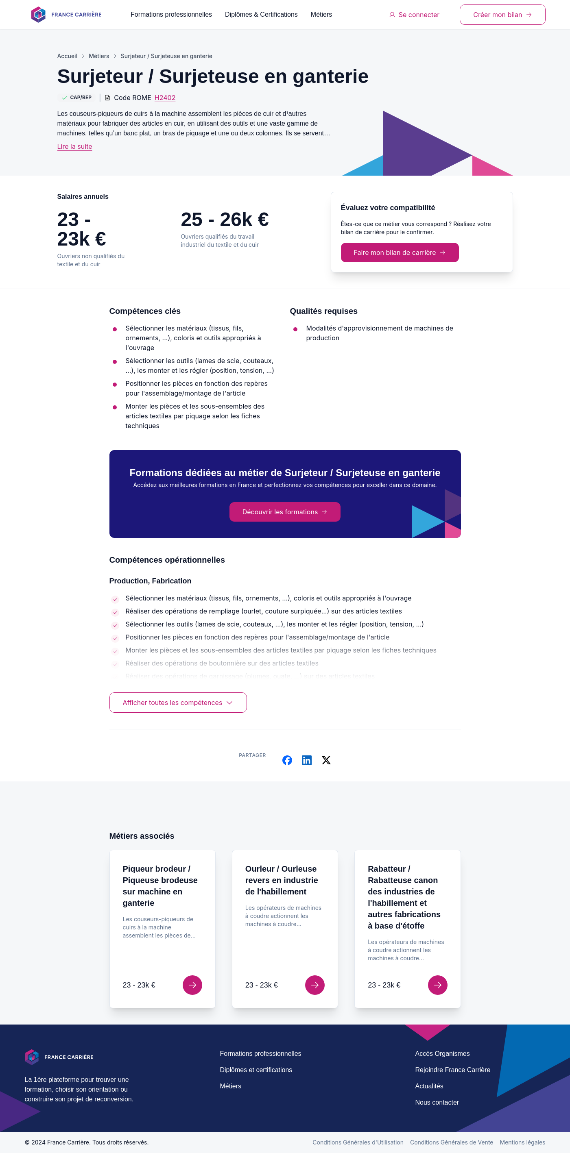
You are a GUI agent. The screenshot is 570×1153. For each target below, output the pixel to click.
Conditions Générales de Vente (452, 1142)
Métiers (321, 14)
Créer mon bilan (502, 15)
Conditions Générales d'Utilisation (358, 1142)
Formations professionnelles (171, 14)
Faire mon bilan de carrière (400, 252)
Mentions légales (523, 1142)
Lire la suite (74, 146)
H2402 (165, 98)
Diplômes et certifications (256, 1069)
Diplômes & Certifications (261, 14)
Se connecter (414, 15)
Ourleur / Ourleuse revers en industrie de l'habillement (281, 880)
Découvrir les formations (285, 512)
